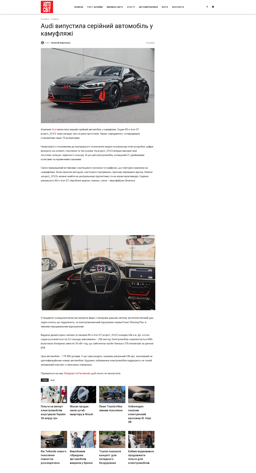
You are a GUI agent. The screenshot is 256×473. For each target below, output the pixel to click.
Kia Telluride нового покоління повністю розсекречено (53, 449)
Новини (55, 19)
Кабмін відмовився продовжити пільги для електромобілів (140, 449)
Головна (45, 19)
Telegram (69, 373)
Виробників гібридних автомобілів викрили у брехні (83, 449)
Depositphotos (71, 470)
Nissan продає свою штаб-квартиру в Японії (82, 410)
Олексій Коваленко (60, 42)
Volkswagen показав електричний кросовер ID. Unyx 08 (140, 410)
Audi (54, 129)
